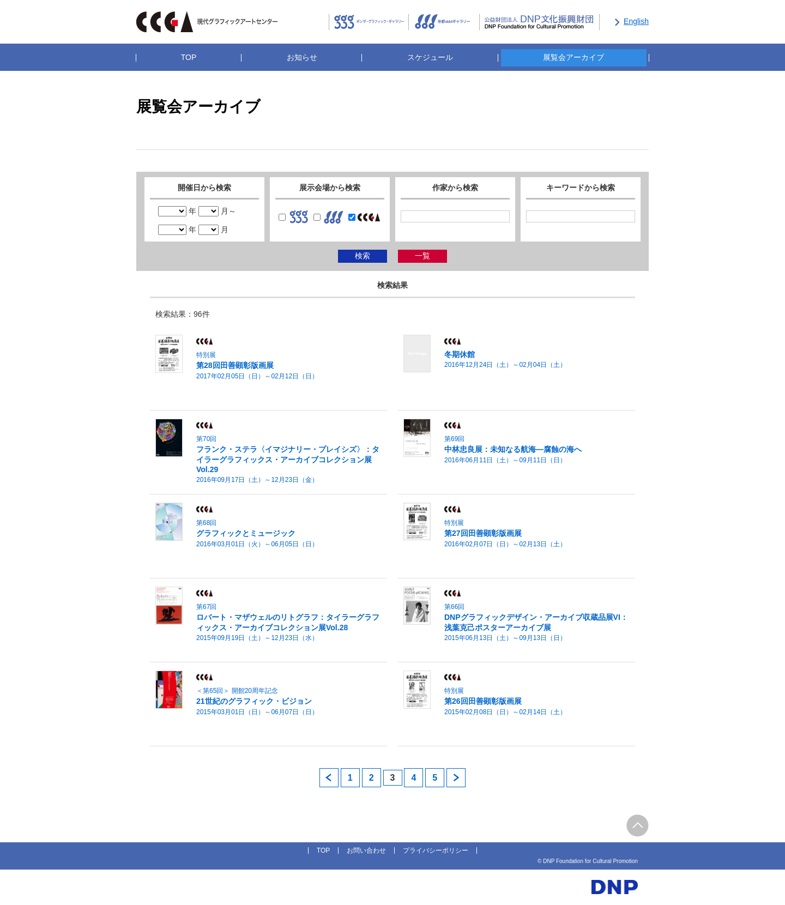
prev (329, 778)
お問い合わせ (366, 850)
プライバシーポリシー (435, 850)
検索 (362, 255)
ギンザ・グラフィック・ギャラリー (369, 22)
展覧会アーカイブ (573, 57)
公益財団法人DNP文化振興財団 (540, 22)
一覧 (422, 255)
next (456, 778)
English (636, 21)
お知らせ (302, 57)
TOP (189, 57)
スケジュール (430, 57)
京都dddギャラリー (444, 22)
